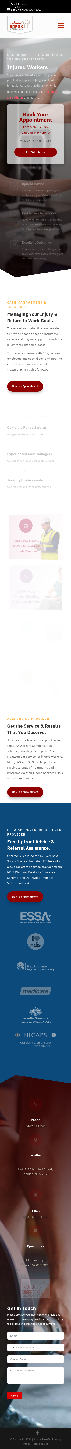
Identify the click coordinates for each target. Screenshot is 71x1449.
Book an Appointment (25, 386)
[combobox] (11, 1347)
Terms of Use (40, 1443)
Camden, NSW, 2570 (35, 132)
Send (14, 1395)
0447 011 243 (20, 5)
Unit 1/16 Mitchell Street (36, 127)
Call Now (38, 152)
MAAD (46, 1439)
